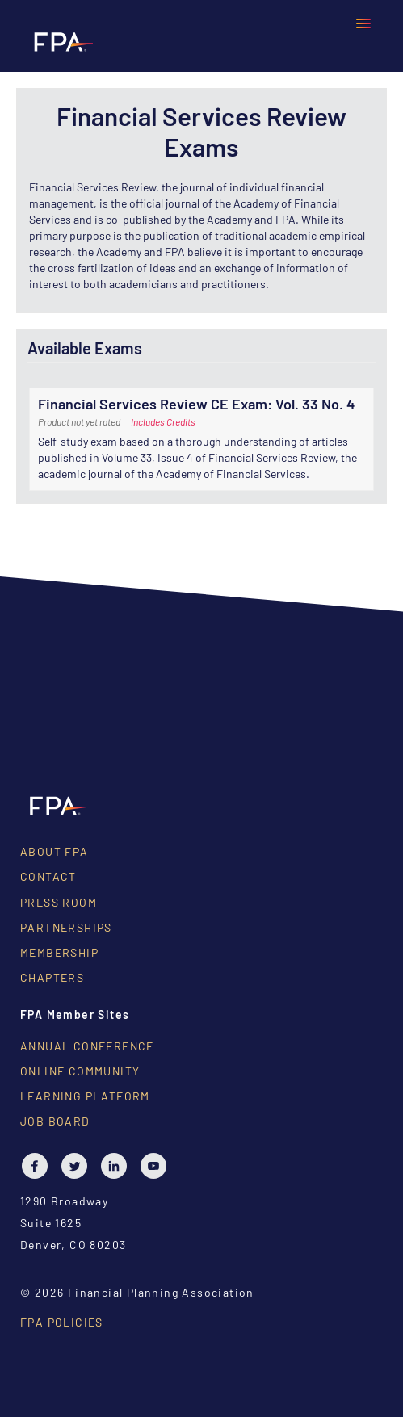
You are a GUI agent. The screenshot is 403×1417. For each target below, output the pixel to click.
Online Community (80, 1071)
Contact (48, 876)
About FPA (54, 851)
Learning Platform (85, 1096)
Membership (59, 952)
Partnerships (66, 927)
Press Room (58, 902)
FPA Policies (61, 1322)
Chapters (52, 977)
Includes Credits (163, 421)
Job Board (55, 1121)
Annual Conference (87, 1046)
